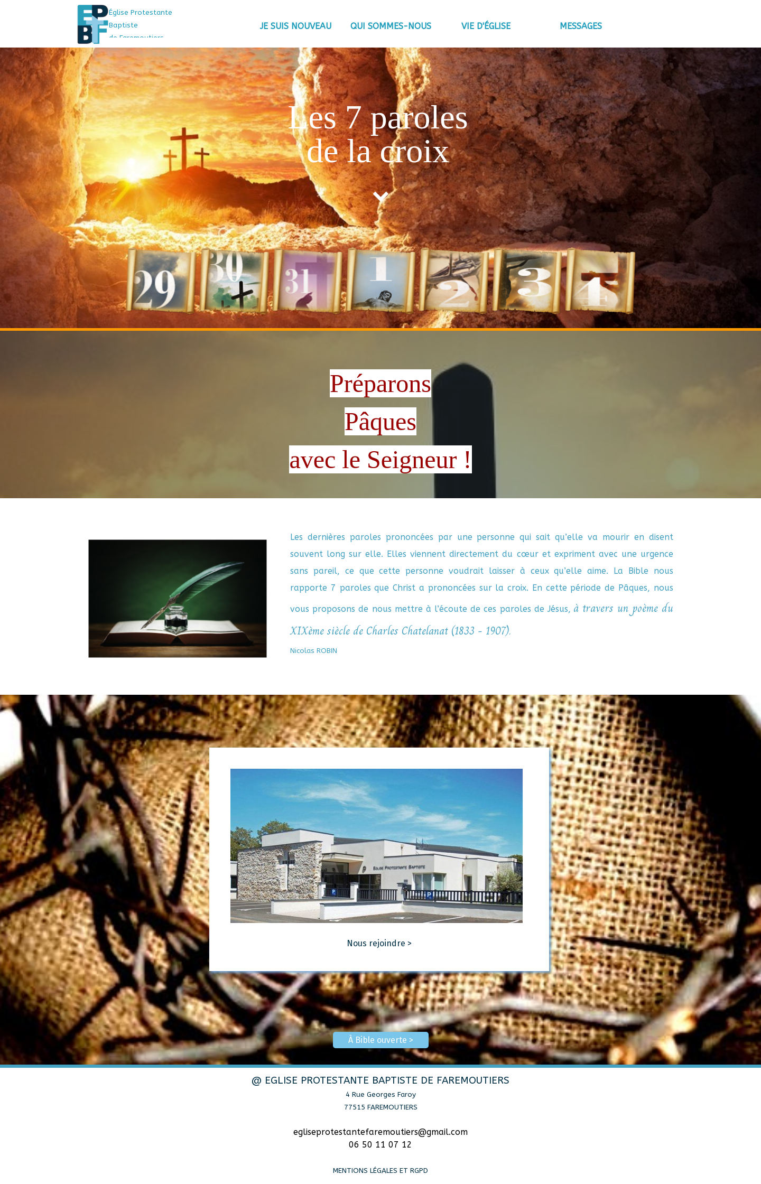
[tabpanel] (156, 25)
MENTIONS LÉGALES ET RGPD (380, 1170)
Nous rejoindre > (379, 943)
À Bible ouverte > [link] (380, 1040)
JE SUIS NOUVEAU (295, 26)
